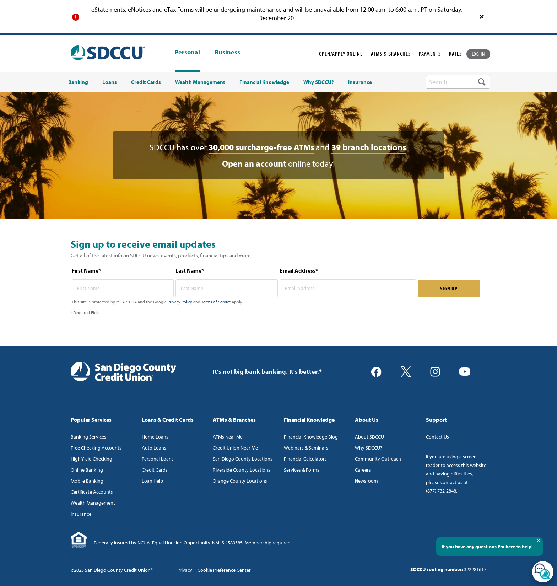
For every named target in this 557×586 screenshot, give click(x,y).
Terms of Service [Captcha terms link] (216, 302)
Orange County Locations (240, 481)
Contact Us (437, 437)
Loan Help (152, 481)
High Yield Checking (91, 459)
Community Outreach (378, 459)
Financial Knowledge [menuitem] (264, 82)
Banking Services (88, 437)
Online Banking (87, 470)
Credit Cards (155, 470)
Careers (363, 470)
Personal (187, 52)
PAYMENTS (430, 53)
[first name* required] (123, 288)
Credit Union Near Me (235, 448)
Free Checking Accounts (96, 448)
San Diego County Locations (242, 459)
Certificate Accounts (92, 492)
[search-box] (458, 82)
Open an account (254, 163)
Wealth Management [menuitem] (200, 82)
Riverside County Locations (241, 470)
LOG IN (478, 53)
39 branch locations (368, 147)
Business (227, 52)
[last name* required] (226, 288)
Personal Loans (158, 459)
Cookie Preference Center (224, 570)
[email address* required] (348, 288)
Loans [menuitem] (109, 82)
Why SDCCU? (368, 448)
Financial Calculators (305, 459)
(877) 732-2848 (441, 491)
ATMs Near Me (228, 437)
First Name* (86, 270)
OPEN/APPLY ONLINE (341, 53)
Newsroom (366, 481)
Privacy (184, 570)
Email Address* (299, 270)
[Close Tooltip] (538, 540)
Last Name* (189, 270)
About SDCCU (369, 437)
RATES (455, 53)
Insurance (81, 514)
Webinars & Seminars (306, 448)
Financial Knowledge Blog (311, 437)
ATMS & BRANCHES (391, 53)
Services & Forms (301, 470)
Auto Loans (154, 448)
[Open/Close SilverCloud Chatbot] (542, 571)
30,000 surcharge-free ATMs (261, 147)
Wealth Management (93, 503)
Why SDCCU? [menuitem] (318, 82)
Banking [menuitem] (78, 82)
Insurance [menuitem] (360, 82)
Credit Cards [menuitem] (146, 82)
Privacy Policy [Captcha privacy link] (180, 302)
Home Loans (155, 437)
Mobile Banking (87, 481)
